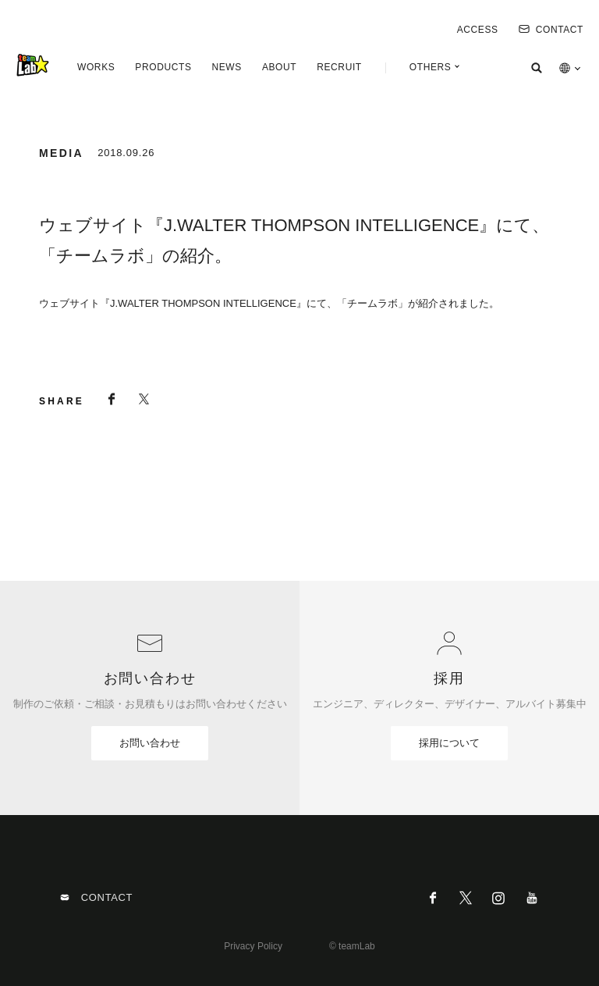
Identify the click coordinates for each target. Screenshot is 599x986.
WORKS (96, 67)
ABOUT (279, 67)
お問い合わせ (149, 743)
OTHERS (430, 67)
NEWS (226, 67)
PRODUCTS (163, 67)
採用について (449, 743)
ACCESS (477, 29)
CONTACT (551, 29)
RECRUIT (339, 67)
